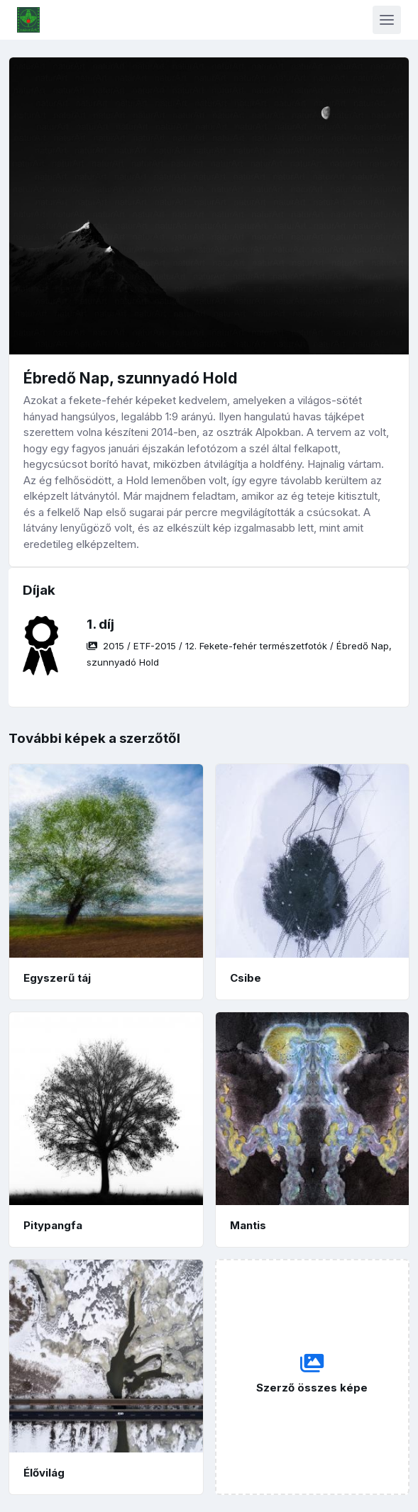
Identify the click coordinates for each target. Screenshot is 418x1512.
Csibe (245, 978)
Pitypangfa (52, 1225)
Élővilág (44, 1472)
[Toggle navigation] (387, 20)
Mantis (248, 1225)
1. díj (100, 624)
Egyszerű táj (57, 978)
